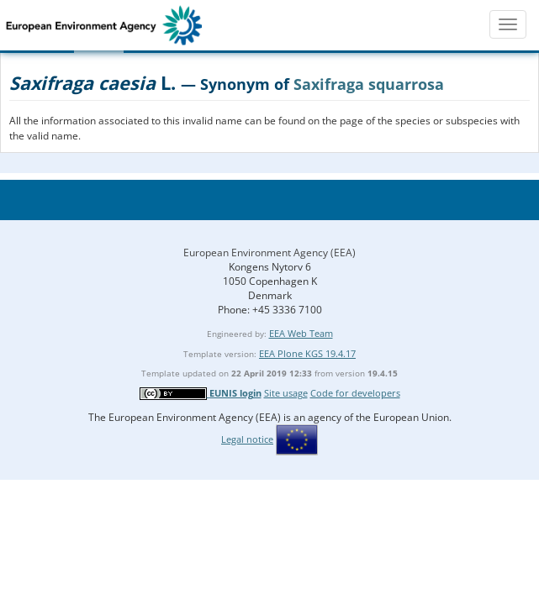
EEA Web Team (301, 333)
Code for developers (355, 393)
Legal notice (247, 439)
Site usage (286, 393)
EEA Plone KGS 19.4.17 (307, 353)
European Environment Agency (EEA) (269, 252)
